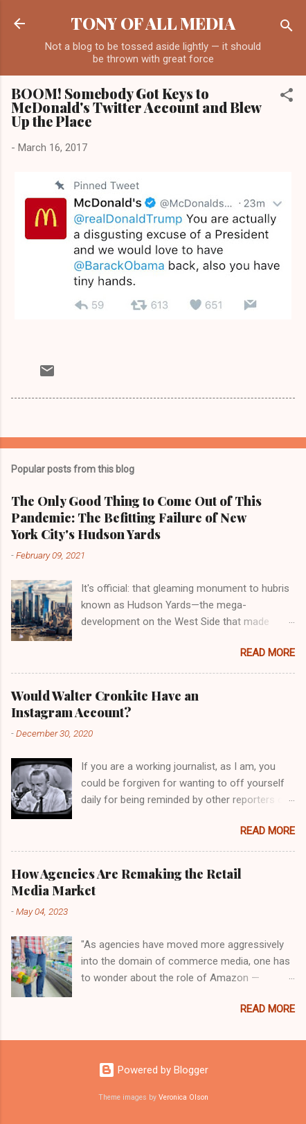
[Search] (286, 28)
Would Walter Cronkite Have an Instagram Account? (105, 704)
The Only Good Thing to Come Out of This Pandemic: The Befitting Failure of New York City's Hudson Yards (136, 518)
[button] (286, 97)
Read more (267, 653)
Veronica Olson (183, 1097)
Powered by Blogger (153, 1070)
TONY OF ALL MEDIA (153, 23)
